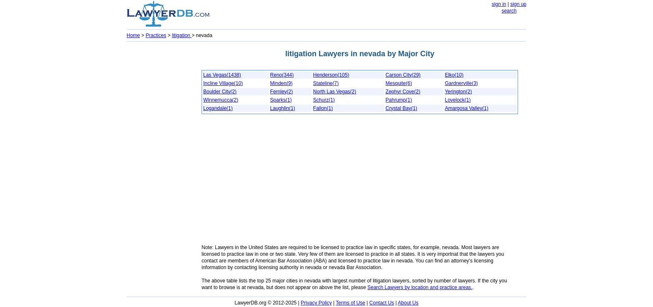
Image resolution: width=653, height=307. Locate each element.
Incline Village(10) (223, 83)
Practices (156, 35)
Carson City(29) (403, 75)
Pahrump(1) (399, 100)
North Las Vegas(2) (334, 92)
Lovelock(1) (458, 100)
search (508, 11)
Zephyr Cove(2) (403, 92)
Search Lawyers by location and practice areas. (419, 287)
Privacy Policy (316, 303)
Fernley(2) (281, 92)
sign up (518, 4)
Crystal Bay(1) (401, 108)
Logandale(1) (218, 108)
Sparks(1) (281, 100)
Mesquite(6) (399, 83)
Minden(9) (281, 83)
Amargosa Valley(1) (466, 108)
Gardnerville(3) (461, 83)
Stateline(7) (326, 83)
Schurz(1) (324, 100)
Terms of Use (350, 303)
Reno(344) (282, 75)
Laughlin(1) (282, 108)
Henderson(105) (331, 75)
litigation (182, 35)
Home (133, 35)
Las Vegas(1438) (222, 75)
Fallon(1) (323, 108)
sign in (499, 4)
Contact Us (381, 303)
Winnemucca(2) (220, 100)
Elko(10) (454, 75)
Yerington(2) (458, 92)
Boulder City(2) (220, 92)
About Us (408, 303)
